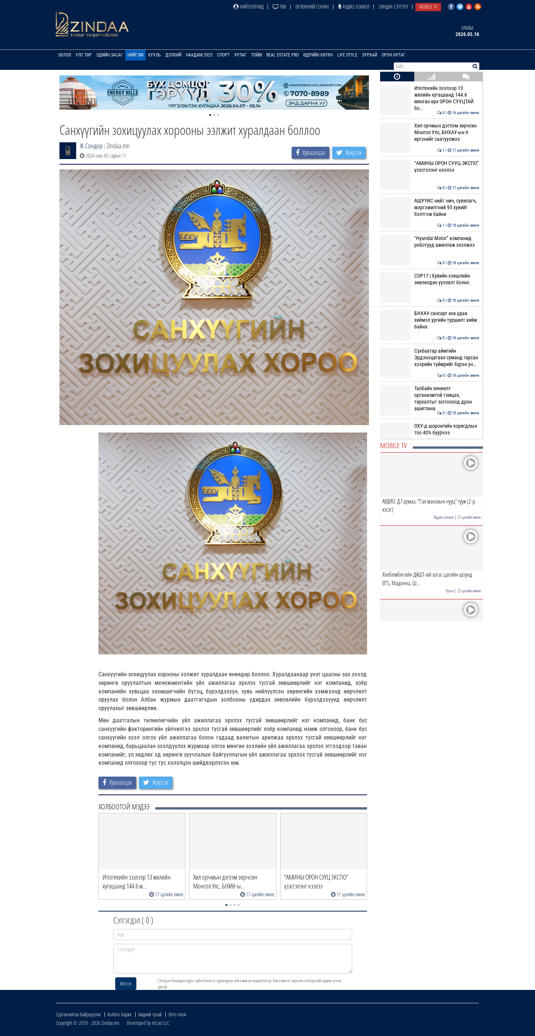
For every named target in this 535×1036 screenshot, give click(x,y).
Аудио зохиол (353, 6)
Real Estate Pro (282, 55)
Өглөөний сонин (312, 6)
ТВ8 (279, 6)
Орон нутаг (393, 55)
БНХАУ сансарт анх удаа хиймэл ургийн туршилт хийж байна (429, 320)
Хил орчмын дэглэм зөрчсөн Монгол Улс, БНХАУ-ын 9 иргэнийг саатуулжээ (429, 132)
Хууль (154, 55)
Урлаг (240, 55)
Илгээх (126, 983)
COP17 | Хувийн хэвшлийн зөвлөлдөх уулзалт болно (429, 279)
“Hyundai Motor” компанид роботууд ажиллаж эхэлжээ (429, 241)
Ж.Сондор (91, 145)
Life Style (347, 55)
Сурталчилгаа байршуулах (78, 1014)
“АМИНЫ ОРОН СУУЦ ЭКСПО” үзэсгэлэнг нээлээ (429, 166)
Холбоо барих (119, 1014)
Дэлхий (173, 55)
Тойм (256, 55)
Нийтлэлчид (248, 6)
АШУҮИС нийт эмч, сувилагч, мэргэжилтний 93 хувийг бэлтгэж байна (429, 207)
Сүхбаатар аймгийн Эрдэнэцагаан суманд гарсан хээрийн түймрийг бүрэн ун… (429, 357)
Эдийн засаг (109, 55)
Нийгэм (135, 55)
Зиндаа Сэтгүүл (393, 6)
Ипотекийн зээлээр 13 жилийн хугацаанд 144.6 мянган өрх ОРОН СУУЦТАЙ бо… (429, 98)
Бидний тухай (150, 1014)
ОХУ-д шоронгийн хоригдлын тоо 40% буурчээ (429, 429)
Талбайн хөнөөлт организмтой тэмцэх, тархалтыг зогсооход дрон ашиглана (429, 398)
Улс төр (83, 55)
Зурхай (369, 55)
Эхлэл (64, 55)
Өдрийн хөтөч (318, 55)
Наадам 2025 (199, 55)
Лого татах (177, 1014)
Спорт (223, 55)
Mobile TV (428, 6)
